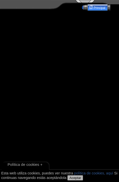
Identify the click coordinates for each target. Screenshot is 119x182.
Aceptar (75, 178)
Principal (97, 7)
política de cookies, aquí (93, 173)
